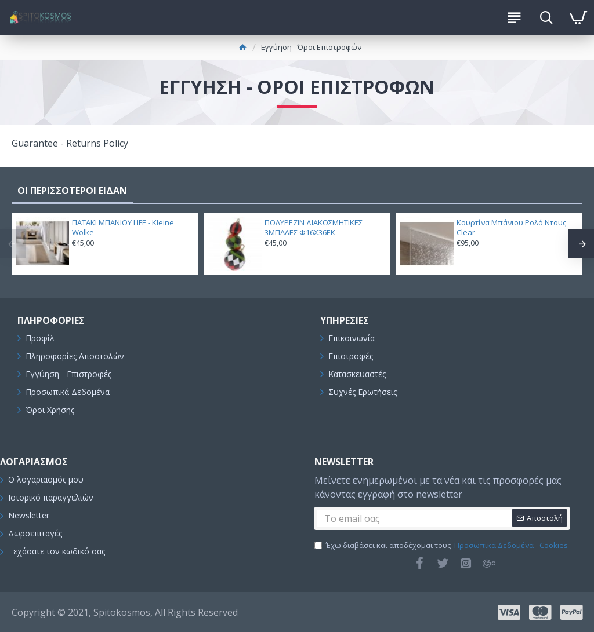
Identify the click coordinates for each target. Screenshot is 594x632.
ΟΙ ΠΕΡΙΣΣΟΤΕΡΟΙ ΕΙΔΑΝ (72, 190)
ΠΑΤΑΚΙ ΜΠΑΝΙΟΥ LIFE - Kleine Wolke (123, 228)
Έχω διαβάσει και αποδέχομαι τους (442, 545)
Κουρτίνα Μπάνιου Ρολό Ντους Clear (511, 228)
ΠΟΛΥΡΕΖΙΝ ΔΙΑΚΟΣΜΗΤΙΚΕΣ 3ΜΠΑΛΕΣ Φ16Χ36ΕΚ (314, 228)
